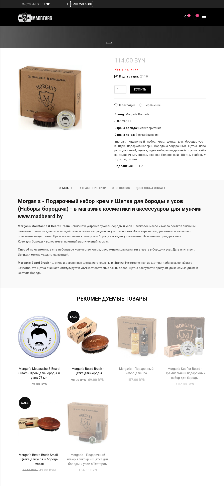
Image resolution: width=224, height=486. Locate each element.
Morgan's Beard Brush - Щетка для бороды (88, 371)
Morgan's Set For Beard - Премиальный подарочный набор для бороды (184, 373)
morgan (120, 141)
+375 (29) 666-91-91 (31, 4)
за (124, 159)
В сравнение (152, 105)
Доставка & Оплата (150, 188)
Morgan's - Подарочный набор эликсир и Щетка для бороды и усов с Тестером (87, 459)
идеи (121, 146)
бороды (190, 141)
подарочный (136, 141)
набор (151, 141)
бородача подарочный (170, 146)
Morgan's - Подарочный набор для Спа (136, 371)
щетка (171, 141)
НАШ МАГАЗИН (82, 4)
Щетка (185, 155)
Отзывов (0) (121, 188)
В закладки (127, 105)
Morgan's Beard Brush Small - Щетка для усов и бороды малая (39, 459)
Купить (140, 89)
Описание (66, 188)
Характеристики (93, 188)
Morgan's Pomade (137, 114)
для (180, 141)
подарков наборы (139, 146)
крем (161, 141)
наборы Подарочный (164, 155)
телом (133, 159)
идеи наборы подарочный (167, 150)
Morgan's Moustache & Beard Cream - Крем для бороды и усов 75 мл (39, 373)
